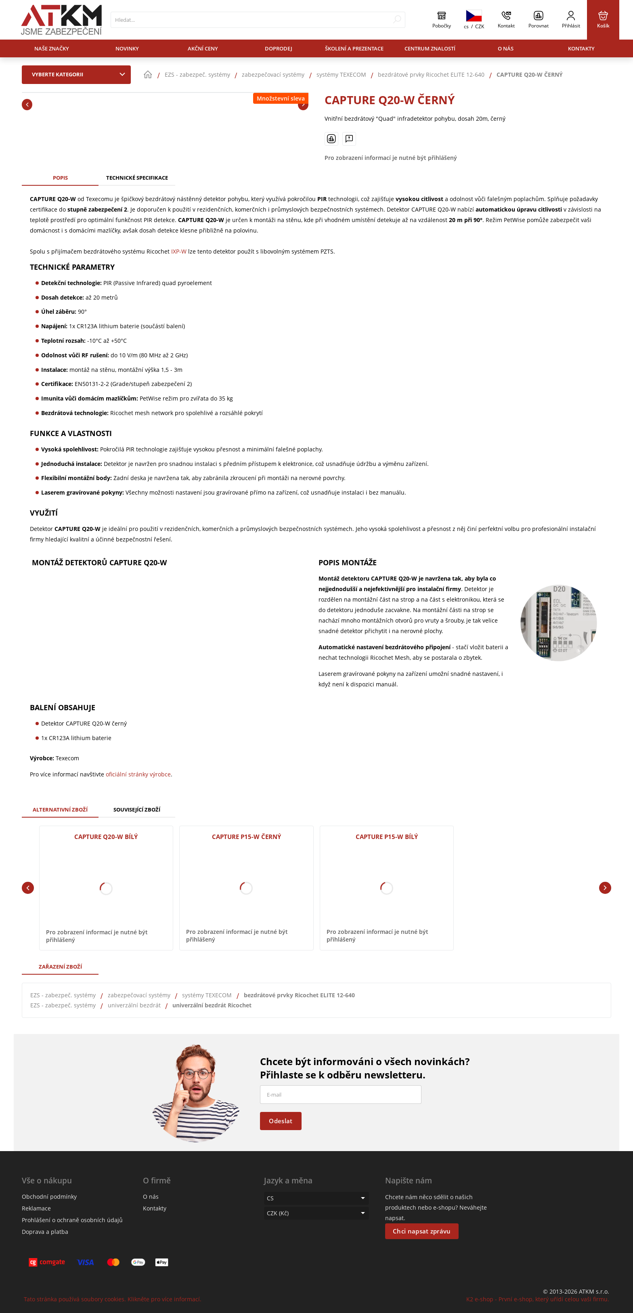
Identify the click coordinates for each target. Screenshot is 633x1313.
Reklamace (36, 1208)
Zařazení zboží (60, 966)
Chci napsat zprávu (422, 1231)
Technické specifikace (137, 177)
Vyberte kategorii (80, 74)
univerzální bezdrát (134, 1005)
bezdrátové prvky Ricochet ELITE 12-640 (299, 995)
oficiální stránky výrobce (138, 774)
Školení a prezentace (354, 48)
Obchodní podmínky (49, 1196)
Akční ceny (203, 48)
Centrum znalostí (430, 48)
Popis (60, 177)
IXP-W (179, 251)
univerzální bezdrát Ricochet (212, 1005)
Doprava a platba (45, 1231)
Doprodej (278, 48)
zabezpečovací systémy (139, 995)
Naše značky (51, 48)
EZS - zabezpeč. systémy (63, 995)
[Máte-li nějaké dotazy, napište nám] (349, 139)
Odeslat (280, 1121)
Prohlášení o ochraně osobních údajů (72, 1220)
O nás (506, 48)
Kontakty (581, 48)
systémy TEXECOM (207, 995)
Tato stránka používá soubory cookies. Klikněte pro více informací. (112, 1299)
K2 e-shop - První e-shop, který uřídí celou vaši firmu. (537, 1299)
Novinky (127, 48)
